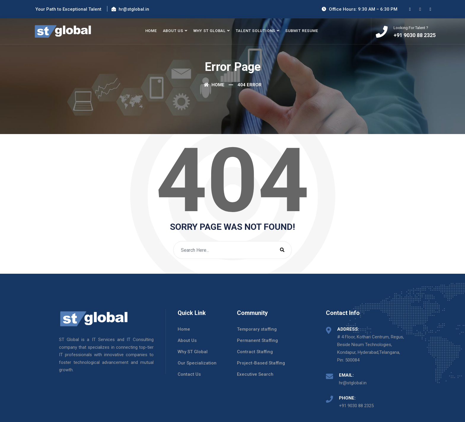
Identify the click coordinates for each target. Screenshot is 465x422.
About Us (173, 30)
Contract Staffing (255, 351)
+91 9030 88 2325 (356, 405)
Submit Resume (301, 30)
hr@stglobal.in (353, 383)
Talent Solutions (255, 30)
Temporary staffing (257, 329)
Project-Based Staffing (261, 363)
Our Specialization (197, 363)
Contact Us (189, 374)
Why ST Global (209, 30)
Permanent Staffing (257, 340)
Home (151, 30)
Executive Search (255, 374)
